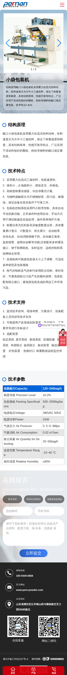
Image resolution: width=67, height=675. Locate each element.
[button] (59, 43)
